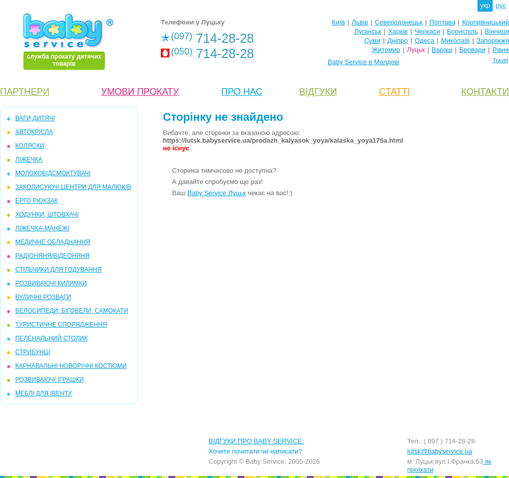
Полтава (443, 22)
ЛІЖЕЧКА (28, 159)
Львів (360, 22)
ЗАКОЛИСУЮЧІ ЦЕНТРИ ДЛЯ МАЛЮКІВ (73, 187)
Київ (338, 22)
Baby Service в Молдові (364, 62)
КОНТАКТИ (485, 92)
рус (501, 5)
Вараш (442, 50)
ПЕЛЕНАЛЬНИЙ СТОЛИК (51, 338)
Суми (372, 40)
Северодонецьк (398, 22)
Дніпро (397, 40)
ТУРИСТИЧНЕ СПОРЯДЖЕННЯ (61, 324)
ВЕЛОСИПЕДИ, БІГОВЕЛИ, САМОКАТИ (71, 310)
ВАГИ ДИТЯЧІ (35, 118)
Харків (398, 31)
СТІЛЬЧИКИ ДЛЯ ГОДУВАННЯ (58, 269)
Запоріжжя (492, 40)
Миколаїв (455, 40)
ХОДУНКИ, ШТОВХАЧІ (47, 214)
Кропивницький (485, 22)
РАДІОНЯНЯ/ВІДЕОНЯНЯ (52, 255)
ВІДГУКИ (318, 92)
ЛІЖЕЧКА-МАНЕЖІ (42, 228)
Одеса (424, 40)
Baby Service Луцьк (216, 193)
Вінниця (497, 31)
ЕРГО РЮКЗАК (36, 200)
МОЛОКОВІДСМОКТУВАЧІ (53, 173)
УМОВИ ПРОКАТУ (140, 92)
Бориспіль (462, 31)
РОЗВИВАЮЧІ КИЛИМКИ (51, 283)
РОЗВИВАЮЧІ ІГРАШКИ (49, 379)
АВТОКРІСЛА (34, 132)
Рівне (500, 50)
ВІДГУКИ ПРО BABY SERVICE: (256, 441)
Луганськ (367, 31)
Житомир (386, 50)
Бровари (472, 50)
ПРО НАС (241, 92)
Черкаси (427, 31)
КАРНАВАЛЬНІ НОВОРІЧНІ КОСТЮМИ (71, 365)
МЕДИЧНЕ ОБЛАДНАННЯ (52, 242)
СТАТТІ (394, 92)
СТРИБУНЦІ (32, 352)
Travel (500, 60)
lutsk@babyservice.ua (439, 451)
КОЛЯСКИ (29, 145)
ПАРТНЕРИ (24, 92)
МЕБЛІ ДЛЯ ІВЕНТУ (43, 393)
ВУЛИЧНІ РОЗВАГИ (43, 297)
